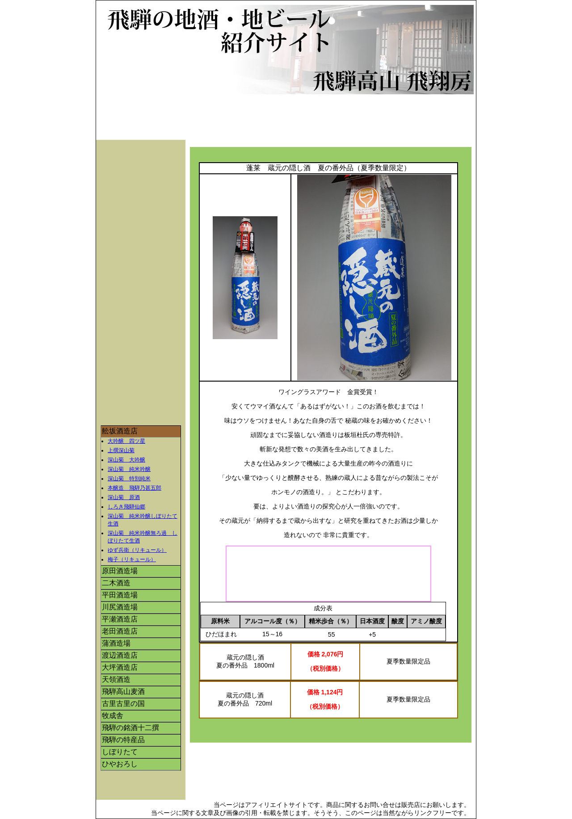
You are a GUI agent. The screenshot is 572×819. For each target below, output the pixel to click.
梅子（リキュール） (132, 559)
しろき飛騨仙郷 (126, 507)
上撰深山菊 (121, 450)
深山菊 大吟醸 (126, 460)
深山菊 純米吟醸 (129, 469)
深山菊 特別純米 (129, 478)
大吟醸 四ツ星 (126, 441)
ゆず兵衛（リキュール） (137, 550)
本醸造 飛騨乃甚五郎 (134, 488)
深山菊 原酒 (124, 497)
